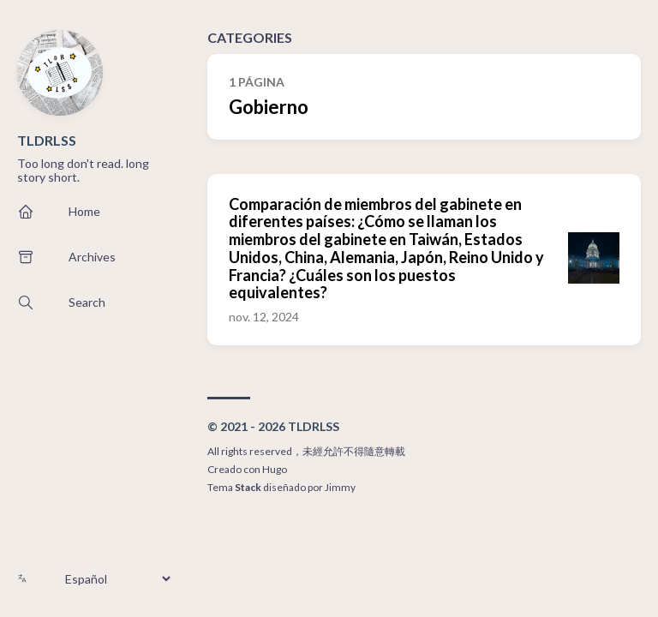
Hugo (274, 469)
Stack (248, 487)
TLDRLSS (46, 140)
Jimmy (340, 487)
